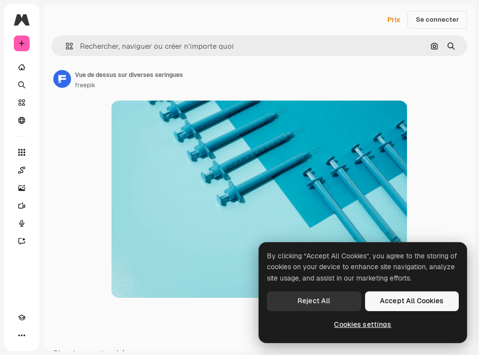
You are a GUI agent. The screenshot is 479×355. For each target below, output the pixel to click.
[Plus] (22, 335)
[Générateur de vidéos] (22, 205)
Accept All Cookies (412, 300)
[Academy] (22, 317)
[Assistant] (22, 241)
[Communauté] (22, 120)
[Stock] (22, 102)
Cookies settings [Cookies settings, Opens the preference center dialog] (362, 324)
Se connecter (437, 19)
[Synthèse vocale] (22, 223)
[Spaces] (22, 170)
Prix (394, 19)
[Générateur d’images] (22, 188)
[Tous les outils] (22, 152)
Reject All (313, 300)
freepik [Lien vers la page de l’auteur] (85, 85)
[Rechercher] (22, 85)
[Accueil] (22, 67)
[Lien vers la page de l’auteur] (62, 79)
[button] (65, 46)
